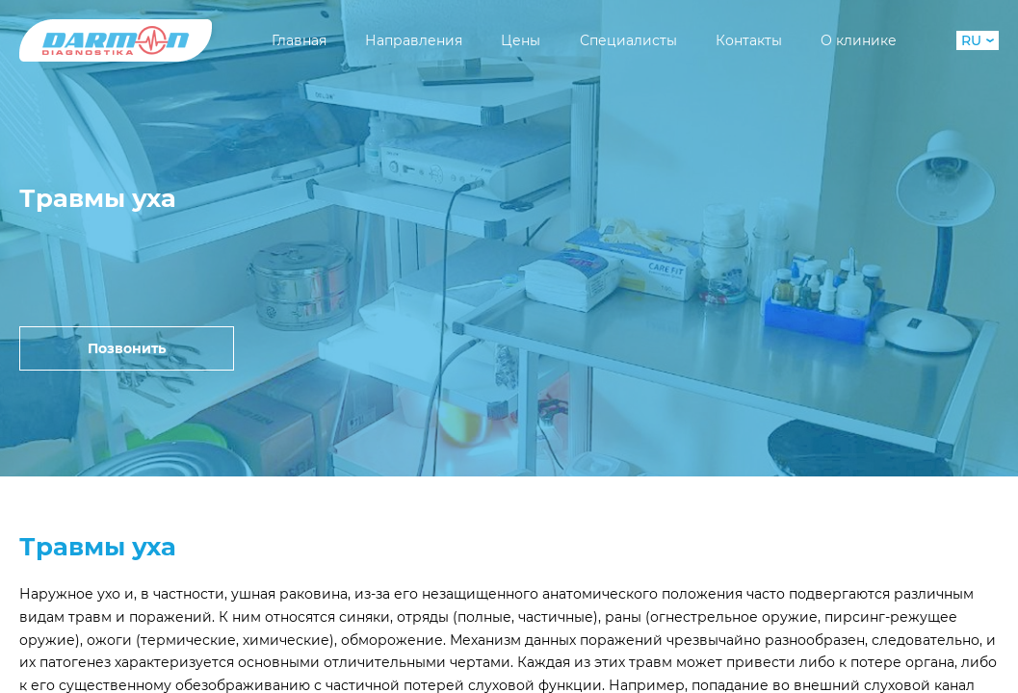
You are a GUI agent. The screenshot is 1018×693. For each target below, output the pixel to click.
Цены (520, 40)
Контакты (749, 40)
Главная (299, 40)
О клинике (859, 40)
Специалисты (628, 40)
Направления (413, 40)
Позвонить (127, 348)
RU (977, 40)
